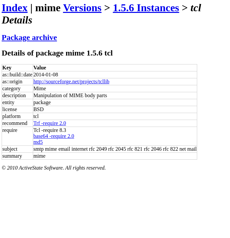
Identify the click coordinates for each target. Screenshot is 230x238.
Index (15, 8)
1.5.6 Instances (146, 8)
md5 (38, 142)
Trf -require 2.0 (49, 123)
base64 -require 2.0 (53, 136)
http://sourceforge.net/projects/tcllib (71, 81)
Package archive (29, 37)
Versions (82, 8)
